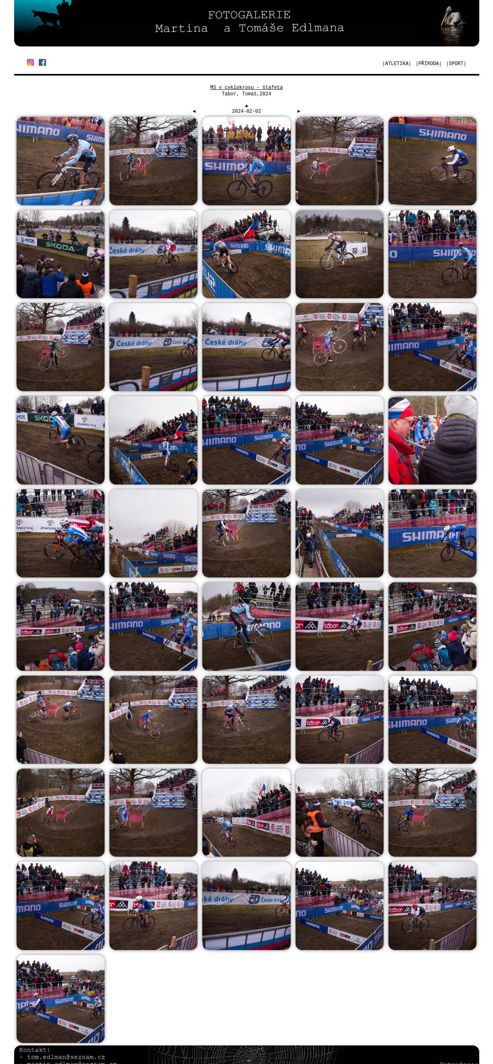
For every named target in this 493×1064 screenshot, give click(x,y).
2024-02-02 (246, 111)
